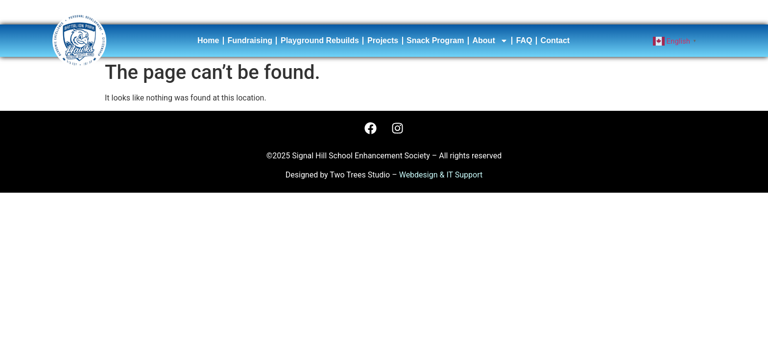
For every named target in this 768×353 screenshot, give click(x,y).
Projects (382, 40)
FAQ (524, 40)
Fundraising (249, 40)
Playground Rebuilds (320, 40)
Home (208, 40)
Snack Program (435, 40)
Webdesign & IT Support (441, 174)
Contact (555, 40)
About (490, 41)
